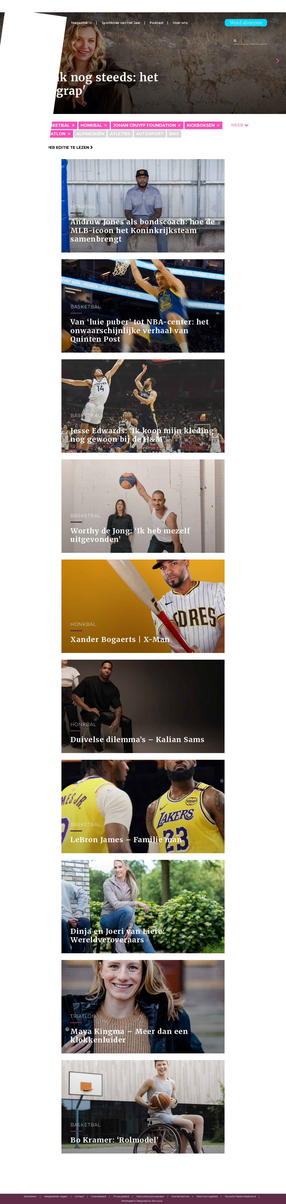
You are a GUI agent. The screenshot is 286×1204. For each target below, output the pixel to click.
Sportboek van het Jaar (121, 23)
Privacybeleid (121, 1196)
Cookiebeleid (98, 1196)
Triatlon (54, 133)
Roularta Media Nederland (240, 1196)
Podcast (157, 23)
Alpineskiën (90, 133)
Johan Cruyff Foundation (144, 125)
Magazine (79, 23)
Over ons (180, 23)
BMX (174, 133)
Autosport (150, 133)
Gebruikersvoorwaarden (150, 1196)
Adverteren (30, 1196)
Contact (79, 1196)
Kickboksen (201, 125)
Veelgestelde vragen (56, 1196)
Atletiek (120, 133)
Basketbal (57, 125)
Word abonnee (246, 22)
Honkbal (91, 125)
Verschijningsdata (207, 1196)
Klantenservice (180, 1196)
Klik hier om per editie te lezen (56, 147)
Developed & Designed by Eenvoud (141, 1200)
